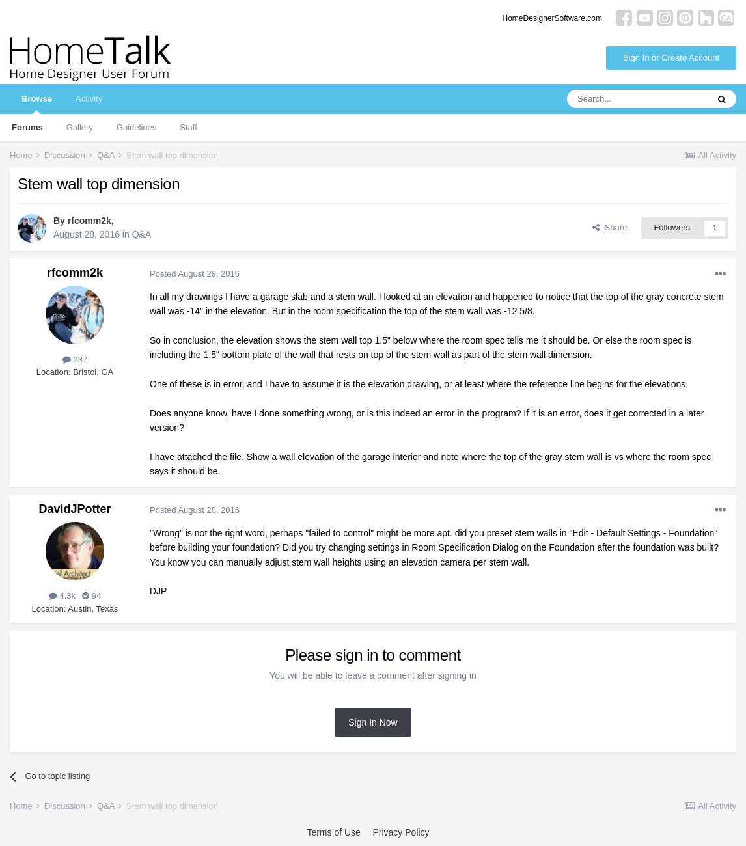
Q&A (142, 234)
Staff (188, 127)
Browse (36, 104)
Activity (89, 98)
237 (74, 359)
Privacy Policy (400, 832)
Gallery (79, 127)
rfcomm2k (89, 220)
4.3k (62, 596)
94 (91, 596)
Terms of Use (333, 832)
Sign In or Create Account (671, 57)
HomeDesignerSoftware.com (552, 18)
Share (609, 227)
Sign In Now (372, 722)
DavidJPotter (74, 508)
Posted (195, 274)
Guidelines (136, 127)
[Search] (637, 99)
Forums (27, 127)
